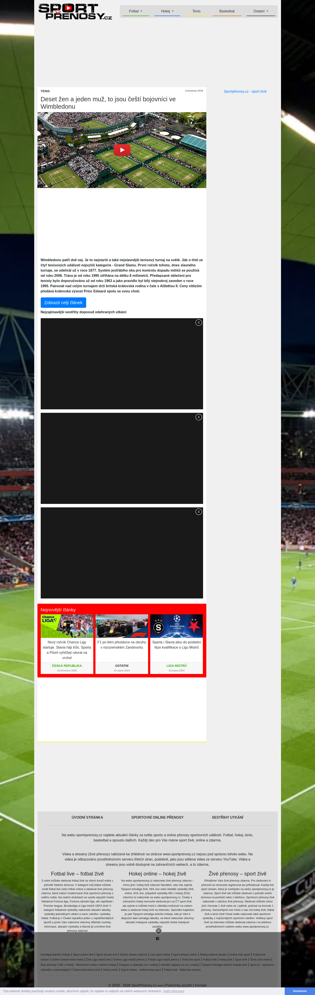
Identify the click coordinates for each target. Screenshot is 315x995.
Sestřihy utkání (227, 817)
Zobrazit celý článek (63, 302)
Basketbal (226, 11)
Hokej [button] (166, 11)
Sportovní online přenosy (157, 817)
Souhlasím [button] (300, 991)
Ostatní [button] (260, 11)
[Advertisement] (157, 53)
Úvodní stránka (87, 817)
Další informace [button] (173, 991)
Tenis (196, 11)
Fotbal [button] (134, 11)
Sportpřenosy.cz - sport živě (245, 91)
